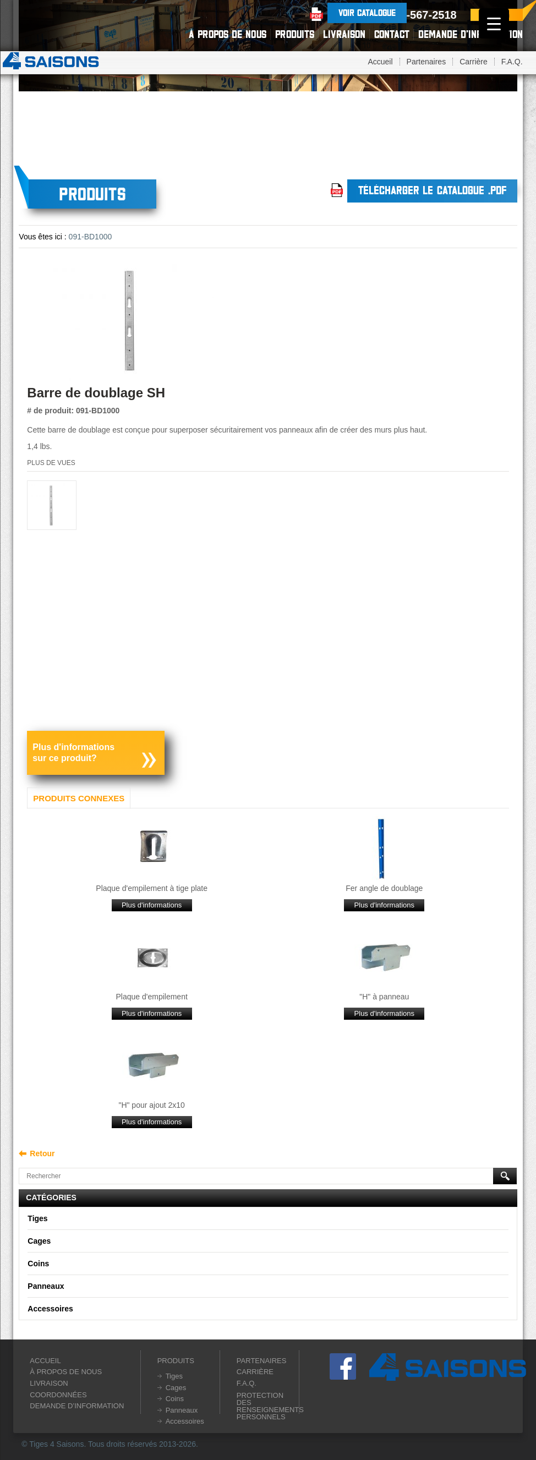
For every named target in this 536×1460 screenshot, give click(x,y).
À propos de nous (227, 34)
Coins (38, 1263)
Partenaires (426, 61)
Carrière (474, 61)
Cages (39, 1241)
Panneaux (46, 1286)
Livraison (344, 34)
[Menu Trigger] (494, 23)
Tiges (37, 1218)
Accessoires (50, 1308)
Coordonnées (58, 1395)
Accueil (380, 61)
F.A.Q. (512, 61)
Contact (391, 34)
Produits (294, 34)
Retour (42, 1153)
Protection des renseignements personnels (270, 1406)
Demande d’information (470, 34)
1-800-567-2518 (417, 15)
